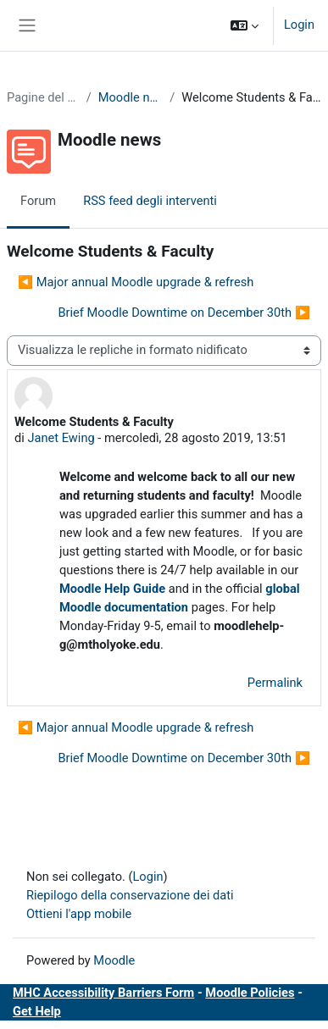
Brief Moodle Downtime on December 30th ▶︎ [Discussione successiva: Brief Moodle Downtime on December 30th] (184, 312)
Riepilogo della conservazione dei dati (130, 895)
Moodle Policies (249, 992)
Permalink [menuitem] (275, 682)
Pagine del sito (43, 97)
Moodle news (131, 97)
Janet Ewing (60, 437)
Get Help (37, 1011)
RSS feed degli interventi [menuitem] (150, 200)
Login (299, 24)
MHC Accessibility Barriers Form (103, 992)
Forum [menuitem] (38, 200)
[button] (245, 25)
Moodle (114, 960)
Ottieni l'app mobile (78, 913)
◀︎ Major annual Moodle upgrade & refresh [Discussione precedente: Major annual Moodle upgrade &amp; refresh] (135, 282)
